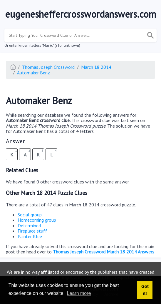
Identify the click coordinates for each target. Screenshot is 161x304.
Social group (30, 215)
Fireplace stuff (32, 231)
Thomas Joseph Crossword (48, 67)
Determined (29, 225)
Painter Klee (30, 236)
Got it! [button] (145, 290)
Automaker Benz (33, 73)
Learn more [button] (79, 293)
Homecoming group (37, 220)
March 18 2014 (96, 67)
